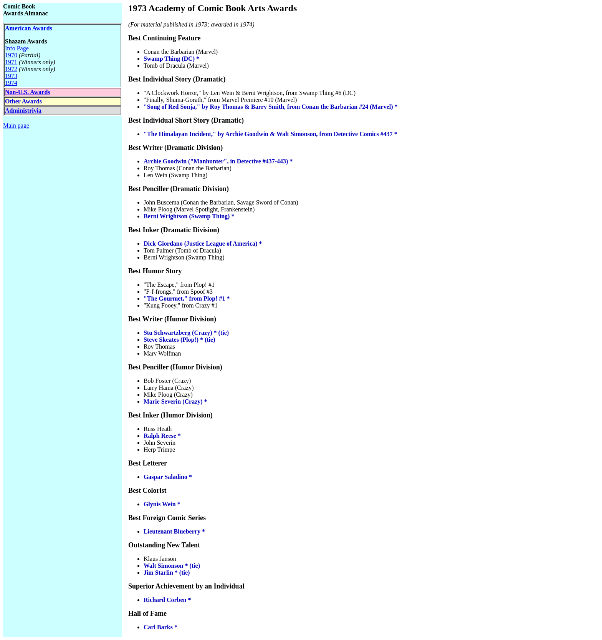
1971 (11, 62)
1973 (11, 76)
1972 (11, 69)
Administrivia (23, 110)
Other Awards (23, 101)
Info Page (17, 48)
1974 (11, 83)
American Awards (28, 28)
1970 (11, 55)
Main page (16, 125)
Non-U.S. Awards (27, 92)
